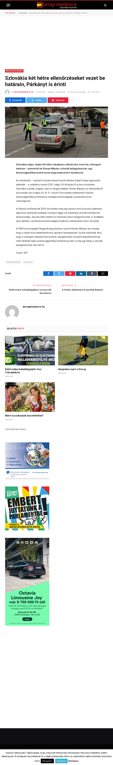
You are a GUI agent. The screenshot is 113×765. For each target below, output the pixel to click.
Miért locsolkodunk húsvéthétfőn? (24, 415)
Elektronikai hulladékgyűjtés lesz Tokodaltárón (23, 371)
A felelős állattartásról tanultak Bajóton (82, 289)
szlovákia (28, 262)
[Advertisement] (56, 42)
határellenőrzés (13, 262)
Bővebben (73, 761)
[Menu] (8, 5)
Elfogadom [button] (47, 761)
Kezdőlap (23, 13)
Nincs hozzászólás (77, 92)
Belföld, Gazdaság (14, 71)
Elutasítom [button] (61, 761)
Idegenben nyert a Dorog (72, 369)
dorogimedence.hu (24, 92)
